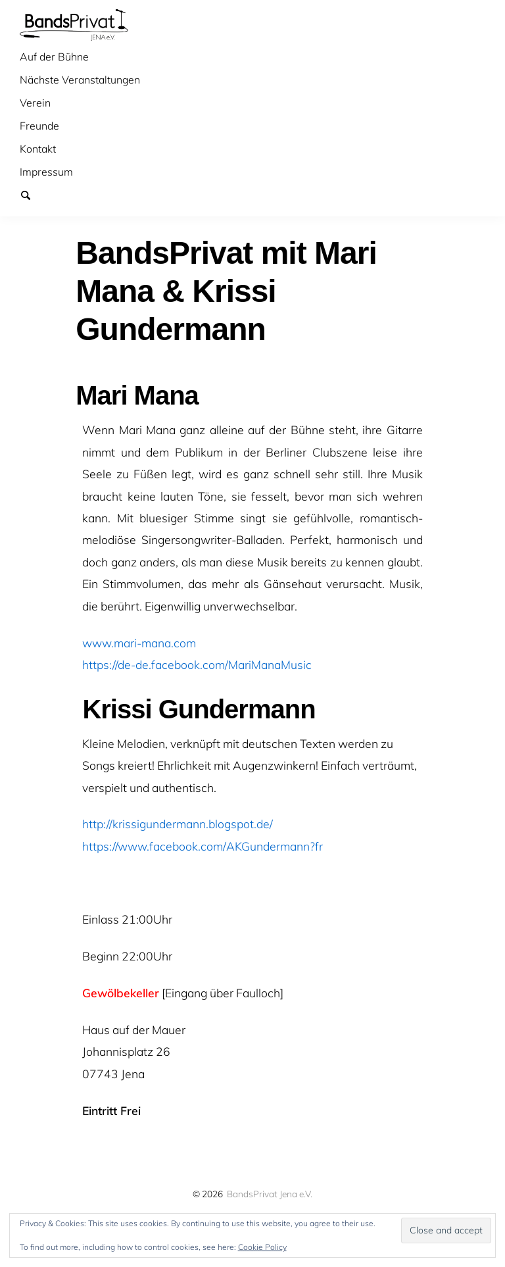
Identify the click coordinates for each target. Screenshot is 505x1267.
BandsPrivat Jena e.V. (269, 1193)
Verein (35, 102)
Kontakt (38, 148)
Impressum (46, 171)
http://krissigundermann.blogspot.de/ (177, 823)
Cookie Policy (262, 1247)
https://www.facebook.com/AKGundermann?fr (202, 846)
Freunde (39, 125)
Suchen (31, 194)
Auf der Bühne (54, 56)
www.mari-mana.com (139, 642)
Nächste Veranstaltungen (80, 79)
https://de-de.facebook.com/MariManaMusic (197, 664)
